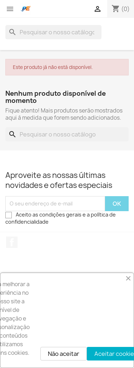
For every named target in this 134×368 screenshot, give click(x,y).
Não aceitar (63, 354)
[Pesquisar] (53, 32)
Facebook (12, 242)
